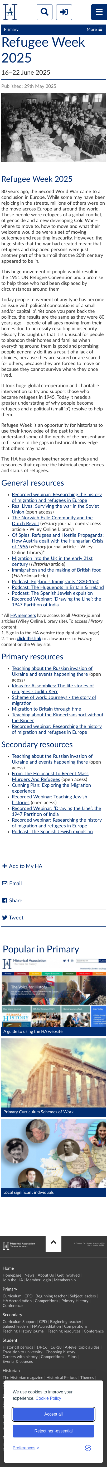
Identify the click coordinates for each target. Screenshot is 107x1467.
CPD (28, 1296)
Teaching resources (64, 1331)
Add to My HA (21, 866)
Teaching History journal (24, 1331)
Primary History (75, 1301)
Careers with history (20, 1357)
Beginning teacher (51, 1296)
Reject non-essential (54, 1431)
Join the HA (13, 1280)
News (30, 1275)
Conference (13, 1306)
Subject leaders (83, 1296)
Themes (87, 1378)
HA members (23, 615)
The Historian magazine (23, 1378)
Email (11, 883)
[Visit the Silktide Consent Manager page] (88, 1448)
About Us (46, 1275)
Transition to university (22, 1352)
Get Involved (68, 1275)
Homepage (12, 1275)
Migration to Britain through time (46, 709)
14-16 (41, 1347)
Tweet (12, 918)
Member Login (38, 1280)
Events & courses (18, 1362)
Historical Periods (61, 1378)
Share (11, 900)
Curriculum (12, 1296)
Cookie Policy (48, 1398)
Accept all (53, 1414)
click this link (29, 638)
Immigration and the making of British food (56, 570)
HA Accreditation (17, 1301)
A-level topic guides (82, 1347)
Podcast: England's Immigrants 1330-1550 (55, 581)
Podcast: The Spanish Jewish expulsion (52, 593)
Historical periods (18, 1347)
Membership (65, 1280)
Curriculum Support (19, 1322)
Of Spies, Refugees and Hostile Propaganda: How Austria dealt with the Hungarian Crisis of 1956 (58, 541)
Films (72, 1357)
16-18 (56, 1347)
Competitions (46, 1301)
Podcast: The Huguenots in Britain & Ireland (58, 587)
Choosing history (60, 1352)
